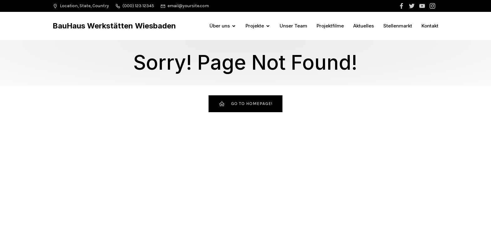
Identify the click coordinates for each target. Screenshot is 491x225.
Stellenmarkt (397, 26)
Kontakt (429, 26)
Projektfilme (330, 26)
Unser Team (293, 26)
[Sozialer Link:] (402, 6)
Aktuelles (363, 26)
